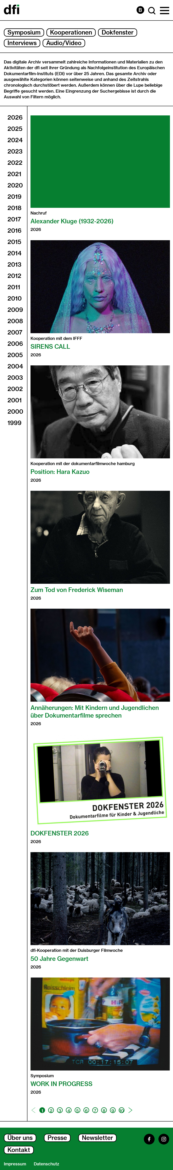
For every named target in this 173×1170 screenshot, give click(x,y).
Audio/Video (64, 43)
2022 (14, 162)
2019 (14, 196)
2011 (13, 287)
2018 (14, 208)
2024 (15, 140)
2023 (14, 151)
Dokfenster (117, 32)
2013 (14, 264)
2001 (14, 400)
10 (121, 1110)
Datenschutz (46, 1164)
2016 (14, 230)
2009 (15, 309)
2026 (15, 117)
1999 (14, 423)
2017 (14, 219)
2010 (14, 298)
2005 (15, 355)
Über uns (20, 1137)
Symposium (23, 32)
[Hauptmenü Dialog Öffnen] (164, 11)
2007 (14, 332)
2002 (15, 389)
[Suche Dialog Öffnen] (152, 11)
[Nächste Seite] (130, 1110)
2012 (14, 276)
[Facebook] (149, 1139)
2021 (14, 174)
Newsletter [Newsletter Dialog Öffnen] (97, 1137)
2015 (14, 242)
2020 (15, 185)
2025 (14, 128)
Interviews (22, 43)
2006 (15, 343)
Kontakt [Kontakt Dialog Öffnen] (18, 1150)
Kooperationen (71, 32)
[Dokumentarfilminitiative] (11, 10)
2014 (14, 253)
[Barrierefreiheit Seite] (140, 10)
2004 (15, 366)
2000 (15, 411)
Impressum (15, 1164)
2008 (15, 321)
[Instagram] (163, 1139)
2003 (15, 377)
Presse (57, 1137)
